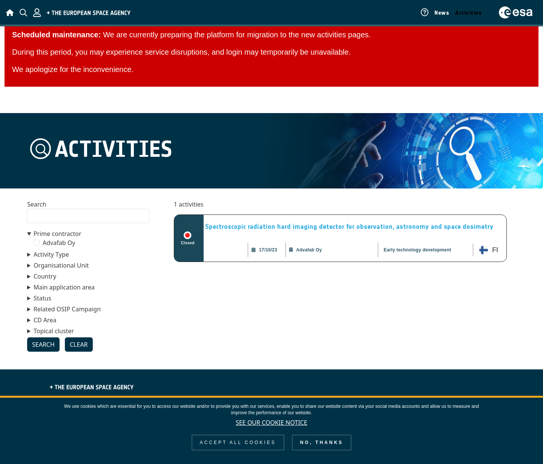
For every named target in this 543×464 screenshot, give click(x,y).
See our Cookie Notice (271, 427)
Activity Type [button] (51, 254)
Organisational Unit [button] (61, 265)
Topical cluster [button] (54, 331)
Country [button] (45, 276)
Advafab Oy (59, 243)
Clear (79, 344)
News (441, 12)
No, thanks (322, 446)
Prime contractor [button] (57, 234)
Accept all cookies (238, 446)
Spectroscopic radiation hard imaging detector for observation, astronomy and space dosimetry (349, 226)
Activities (468, 12)
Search (36, 204)
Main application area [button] (64, 287)
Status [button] (42, 298)
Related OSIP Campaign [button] (67, 309)
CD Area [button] (45, 320)
